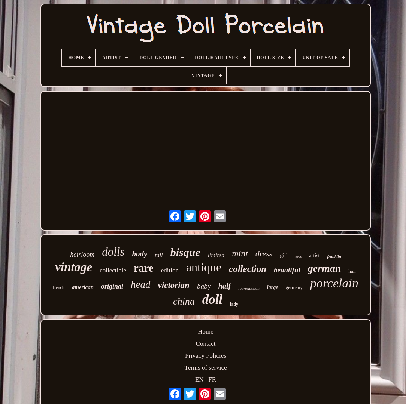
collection (247, 269)
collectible (113, 270)
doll (212, 299)
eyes (298, 257)
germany (293, 287)
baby (204, 286)
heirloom (82, 254)
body (140, 253)
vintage (73, 267)
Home (205, 331)
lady (234, 304)
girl (284, 255)
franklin (334, 256)
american (83, 287)
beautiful (287, 270)
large (272, 287)
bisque (185, 252)
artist (314, 255)
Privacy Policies (205, 355)
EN (199, 379)
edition (170, 270)
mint (240, 253)
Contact (206, 343)
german (324, 268)
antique (203, 267)
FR (212, 379)
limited (216, 255)
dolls (113, 251)
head (140, 284)
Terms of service (205, 367)
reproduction (249, 288)
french (58, 287)
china (184, 301)
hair (352, 271)
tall (159, 255)
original (112, 286)
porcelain (334, 283)
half (224, 286)
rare (144, 268)
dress (264, 253)
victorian (174, 285)
